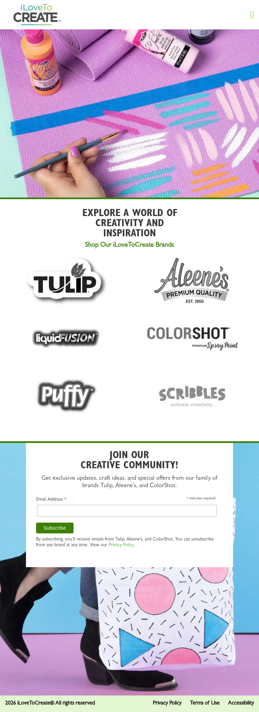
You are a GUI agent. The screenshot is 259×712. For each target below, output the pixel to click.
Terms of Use (205, 703)
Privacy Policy (167, 703)
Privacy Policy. (122, 545)
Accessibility (241, 703)
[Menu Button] (252, 15)
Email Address (51, 500)
